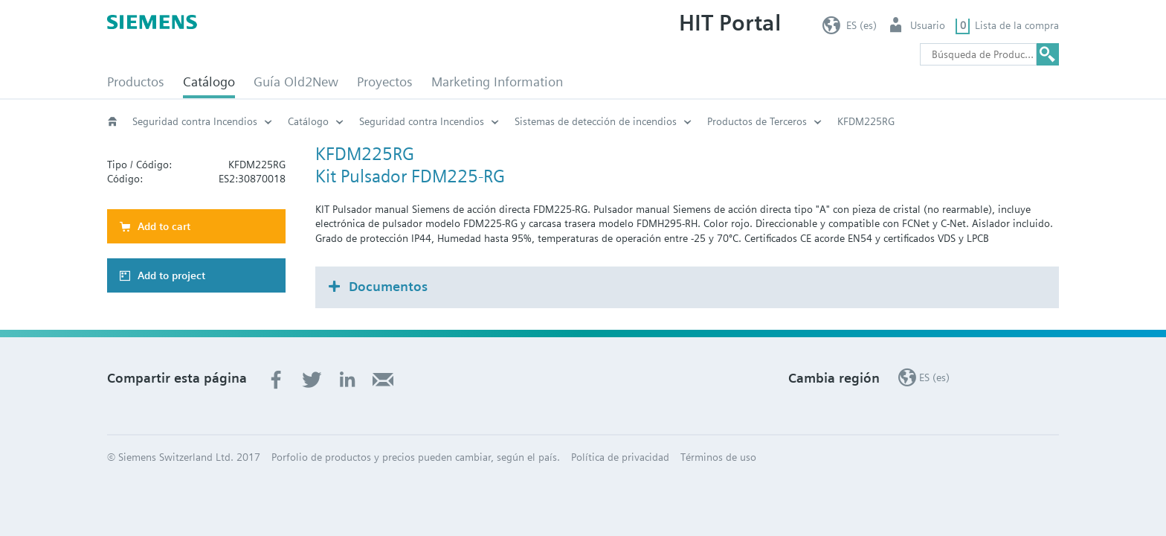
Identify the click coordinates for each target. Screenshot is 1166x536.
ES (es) (861, 25)
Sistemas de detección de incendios (596, 121)
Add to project (171, 275)
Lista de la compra (1017, 25)
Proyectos (385, 81)
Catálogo (209, 81)
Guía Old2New (296, 81)
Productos (135, 81)
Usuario (927, 25)
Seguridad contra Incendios (194, 121)
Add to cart (164, 226)
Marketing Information (497, 81)
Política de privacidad (620, 457)
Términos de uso (718, 457)
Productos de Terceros (757, 121)
